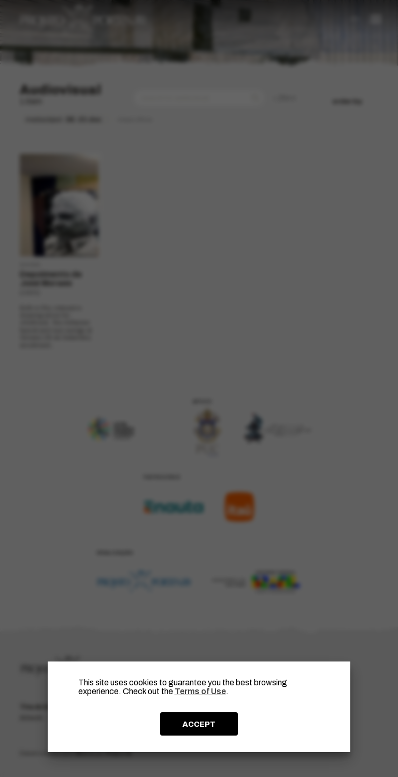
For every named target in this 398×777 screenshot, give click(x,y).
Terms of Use (200, 691)
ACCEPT (199, 724)
